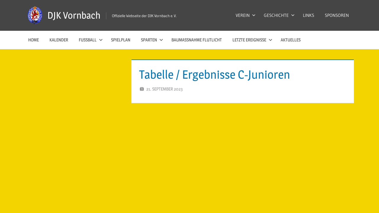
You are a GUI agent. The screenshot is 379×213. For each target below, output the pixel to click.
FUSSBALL (91, 40)
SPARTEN (152, 40)
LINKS (308, 15)
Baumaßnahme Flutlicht (196, 40)
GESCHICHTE (279, 15)
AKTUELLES (291, 40)
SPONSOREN (337, 15)
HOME (33, 40)
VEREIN (246, 15)
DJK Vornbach (73, 15)
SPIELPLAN (120, 40)
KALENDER (58, 40)
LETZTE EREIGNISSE (252, 40)
